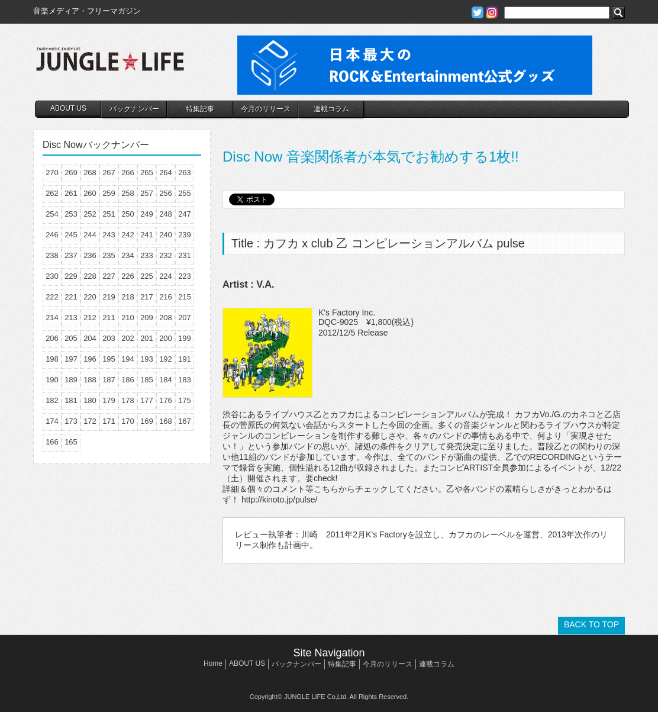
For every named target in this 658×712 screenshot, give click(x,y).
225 (146, 276)
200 (165, 338)
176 (165, 400)
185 (146, 379)
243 (108, 234)
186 (127, 379)
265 (146, 172)
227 (108, 276)
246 (52, 234)
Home (213, 663)
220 (89, 296)
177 (146, 400)
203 (108, 338)
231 (184, 255)
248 (165, 214)
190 (52, 379)
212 (89, 317)
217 (146, 296)
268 (89, 172)
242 (127, 234)
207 (184, 317)
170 (127, 421)
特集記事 (200, 109)
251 (108, 214)
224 (165, 276)
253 (71, 214)
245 (71, 234)
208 (165, 317)
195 (108, 359)
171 (108, 421)
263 (184, 172)
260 (89, 193)
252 (89, 214)
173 (71, 421)
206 (52, 338)
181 (71, 400)
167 (184, 421)
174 (52, 421)
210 (127, 317)
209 (146, 317)
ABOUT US (68, 108)
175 (184, 400)
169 (146, 421)
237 (71, 255)
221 (71, 296)
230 (52, 276)
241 (146, 234)
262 (52, 193)
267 (108, 172)
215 (184, 296)
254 (52, 214)
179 (108, 400)
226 (127, 276)
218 (127, 296)
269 (71, 172)
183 (184, 379)
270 (52, 172)
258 (127, 193)
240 (165, 234)
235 (108, 255)
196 (89, 359)
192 (165, 359)
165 (71, 441)
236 (89, 255)
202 (127, 338)
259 (108, 193)
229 (71, 276)
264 (165, 172)
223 (184, 276)
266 (127, 172)
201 (146, 338)
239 (184, 234)
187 (108, 379)
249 (146, 214)
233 (146, 255)
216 (165, 296)
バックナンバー (134, 109)
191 (184, 359)
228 (89, 276)
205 (71, 338)
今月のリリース (266, 109)
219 (108, 296)
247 (184, 214)
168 (165, 421)
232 (165, 255)
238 (52, 255)
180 (89, 400)
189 (71, 379)
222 (52, 296)
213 (71, 317)
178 (127, 400)
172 (89, 421)
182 (52, 400)
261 (71, 193)
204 (89, 338)
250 (127, 214)
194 (127, 359)
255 (184, 193)
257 (146, 193)
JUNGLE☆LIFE (110, 65)
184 (165, 379)
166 (52, 441)
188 (89, 379)
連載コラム (331, 109)
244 (89, 234)
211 (108, 317)
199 (184, 338)
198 (52, 359)
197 (71, 359)
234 (127, 255)
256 (165, 193)
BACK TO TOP (591, 624)
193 (146, 359)
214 (52, 317)
